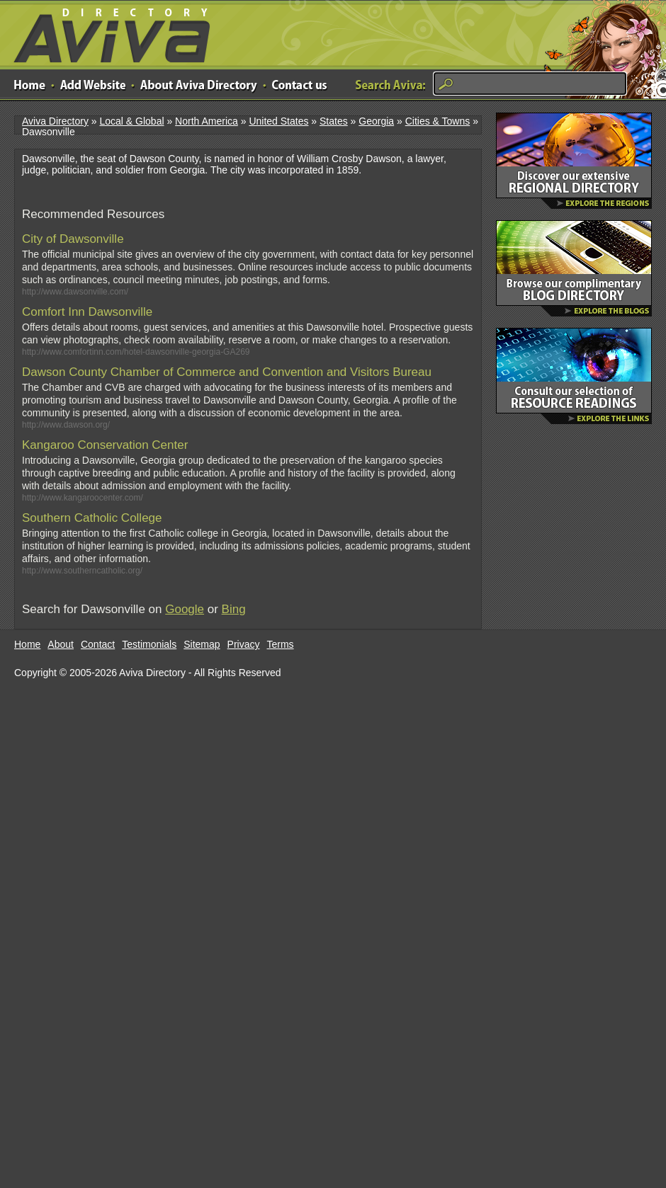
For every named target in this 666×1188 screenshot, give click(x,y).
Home (27, 644)
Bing (234, 609)
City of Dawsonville (73, 239)
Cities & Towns (437, 121)
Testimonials (149, 644)
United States (278, 121)
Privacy (243, 644)
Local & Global (131, 121)
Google (184, 609)
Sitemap (202, 644)
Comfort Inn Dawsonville (87, 312)
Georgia (376, 121)
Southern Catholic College (92, 518)
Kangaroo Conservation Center (105, 445)
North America (206, 121)
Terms (280, 644)
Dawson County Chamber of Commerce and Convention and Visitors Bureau (226, 372)
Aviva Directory (106, 32)
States (334, 121)
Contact (98, 644)
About (60, 644)
